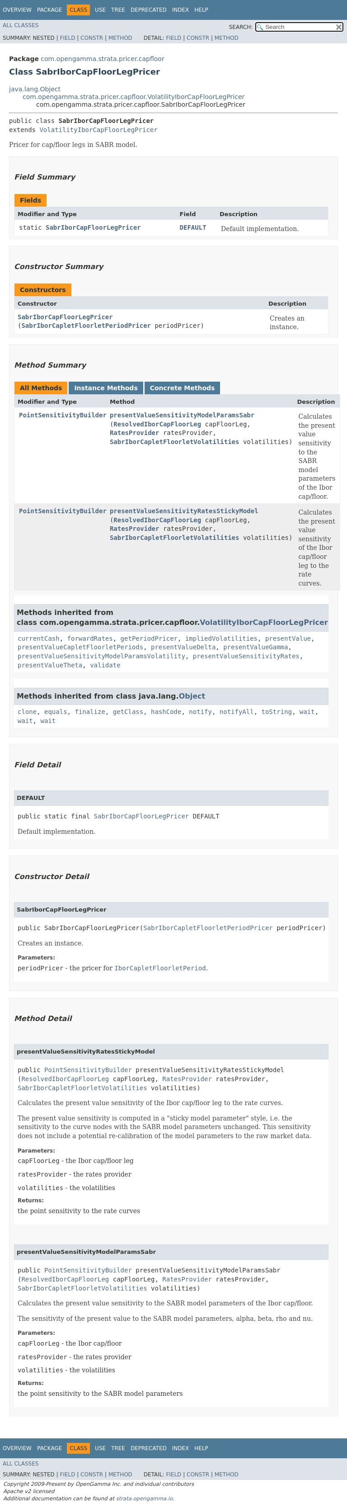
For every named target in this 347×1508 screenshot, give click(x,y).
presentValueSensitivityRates (246, 656)
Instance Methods (105, 388)
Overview (17, 10)
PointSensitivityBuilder (63, 415)
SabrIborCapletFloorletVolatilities (174, 441)
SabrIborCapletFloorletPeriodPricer (86, 325)
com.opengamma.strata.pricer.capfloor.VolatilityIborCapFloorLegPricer (133, 96)
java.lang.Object (35, 89)
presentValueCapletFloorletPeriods (80, 647)
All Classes (20, 25)
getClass (128, 711)
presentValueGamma (255, 647)
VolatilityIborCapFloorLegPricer (98, 129)
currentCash (39, 638)
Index (180, 10)
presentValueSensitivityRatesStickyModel (184, 511)
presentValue (288, 638)
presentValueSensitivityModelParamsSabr (182, 415)
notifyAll (237, 711)
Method (120, 38)
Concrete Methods (182, 388)
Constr (91, 38)
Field (67, 38)
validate (105, 665)
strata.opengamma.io (144, 1498)
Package (49, 10)
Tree (118, 10)
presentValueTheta (50, 665)
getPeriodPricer (149, 638)
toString (277, 711)
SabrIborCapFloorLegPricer (93, 227)
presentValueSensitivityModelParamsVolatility (101, 656)
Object (192, 696)
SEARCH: (241, 27)
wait (307, 711)
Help (201, 10)
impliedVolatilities (221, 638)
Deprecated (149, 10)
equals (55, 711)
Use (100, 10)
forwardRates (90, 638)
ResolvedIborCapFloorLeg (157, 424)
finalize (90, 711)
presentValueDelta (183, 647)
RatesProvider (134, 432)
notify (200, 711)
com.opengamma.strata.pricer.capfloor (102, 58)
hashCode (166, 711)
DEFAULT (193, 227)
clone (27, 711)
